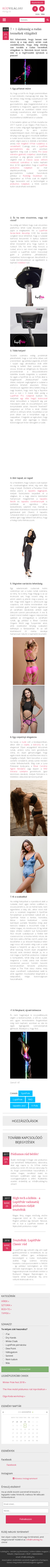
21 (29, 1433)
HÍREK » (5, 1301)
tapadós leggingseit (37, 490)
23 (37, 1433)
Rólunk (10, 1554)
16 (37, 1429)
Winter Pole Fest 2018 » (14, 1382)
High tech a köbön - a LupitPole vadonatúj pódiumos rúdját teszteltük (26, 1204)
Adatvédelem (37, 1554)
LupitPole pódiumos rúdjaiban (28, 166)
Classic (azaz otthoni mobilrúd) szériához (28, 161)
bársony (37, 744)
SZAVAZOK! (25, 1369)
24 (13, 1437)
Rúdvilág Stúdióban (32, 175)
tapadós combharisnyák (32, 501)
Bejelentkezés (37, 2)
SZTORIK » (6, 1305)
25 (17, 1437)
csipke (26, 744)
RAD (30, 1099)
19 (21, 1433)
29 (33, 1437)
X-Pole (34, 1105)
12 (21, 1429)
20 (25, 1433)
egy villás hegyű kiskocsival (33, 398)
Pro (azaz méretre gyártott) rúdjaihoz (28, 153)
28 (29, 1437)
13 (25, 1429)
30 (37, 1437)
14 (29, 1429)
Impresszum (20, 1554)
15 (33, 1429)
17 (13, 1433)
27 (25, 1437)
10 (13, 1429)
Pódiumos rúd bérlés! (25, 1154)
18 (17, 1433)
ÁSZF (28, 1554)
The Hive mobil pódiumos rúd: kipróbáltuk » (25, 1389)
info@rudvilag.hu (34, 1539)
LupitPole (17, 1099)
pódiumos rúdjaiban (20, 183)
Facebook (11, 1464)
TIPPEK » (5, 1313)
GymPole (25, 1093)
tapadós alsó (19, 1105)
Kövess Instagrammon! (25, 1478)
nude (24, 742)
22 (33, 1433)
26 (21, 1437)
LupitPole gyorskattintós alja (28, 147)
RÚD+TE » (6, 1309)
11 (17, 1429)
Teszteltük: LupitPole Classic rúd (27, 1242)
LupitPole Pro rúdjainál (22, 395)
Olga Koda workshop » (14, 1396)
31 (13, 1441)
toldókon (22, 262)
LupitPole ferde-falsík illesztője (28, 231)
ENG (43, 14)
